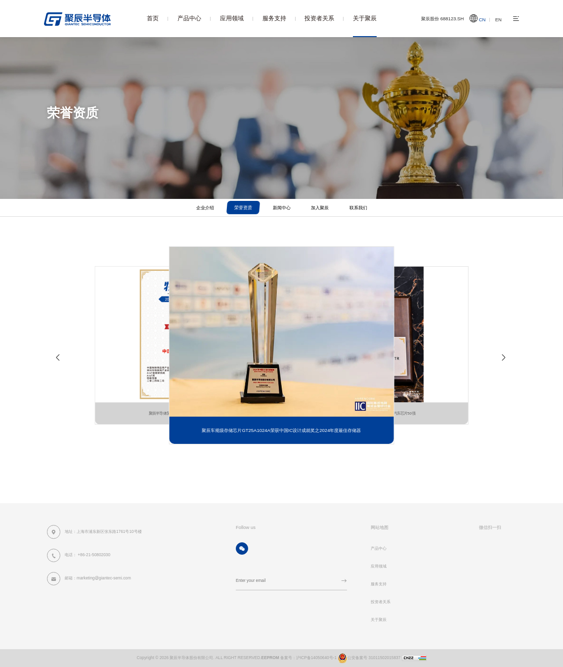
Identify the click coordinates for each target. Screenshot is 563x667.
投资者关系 (319, 18)
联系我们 (358, 207)
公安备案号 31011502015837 (368, 657)
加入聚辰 (320, 207)
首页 (153, 18)
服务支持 (274, 18)
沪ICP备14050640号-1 (316, 657)
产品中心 (189, 18)
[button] (58, 360)
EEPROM (270, 657)
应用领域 (232, 18)
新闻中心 (282, 207)
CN (482, 19)
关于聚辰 (365, 18)
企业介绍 (205, 207)
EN (498, 19)
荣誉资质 (135, 131)
